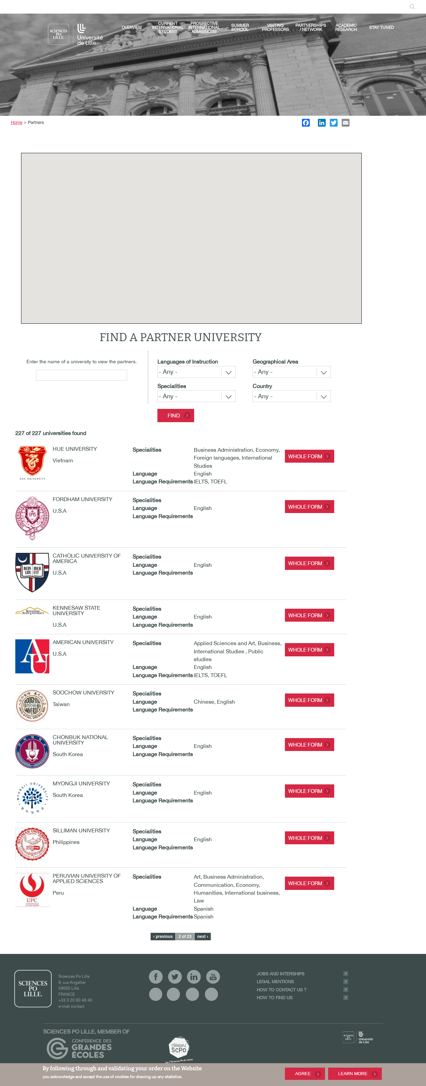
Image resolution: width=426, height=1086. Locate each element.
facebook (140, 6)
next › (202, 936)
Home (16, 122)
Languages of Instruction (187, 361)
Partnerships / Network (310, 27)
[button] (212, 243)
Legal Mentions (275, 981)
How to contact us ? (281, 989)
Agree (303, 1073)
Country (262, 386)
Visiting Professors (275, 27)
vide (156, 994)
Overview (132, 27)
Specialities (171, 386)
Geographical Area (275, 361)
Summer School (240, 27)
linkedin (161, 6)
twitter (151, 6)
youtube (172, 6)
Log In (243, 6)
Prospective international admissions (204, 27)
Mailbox (265, 6)
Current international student (168, 27)
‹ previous (163, 936)
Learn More (353, 1073)
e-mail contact (71, 1006)
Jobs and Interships (280, 973)
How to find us (274, 997)
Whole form (305, 456)
